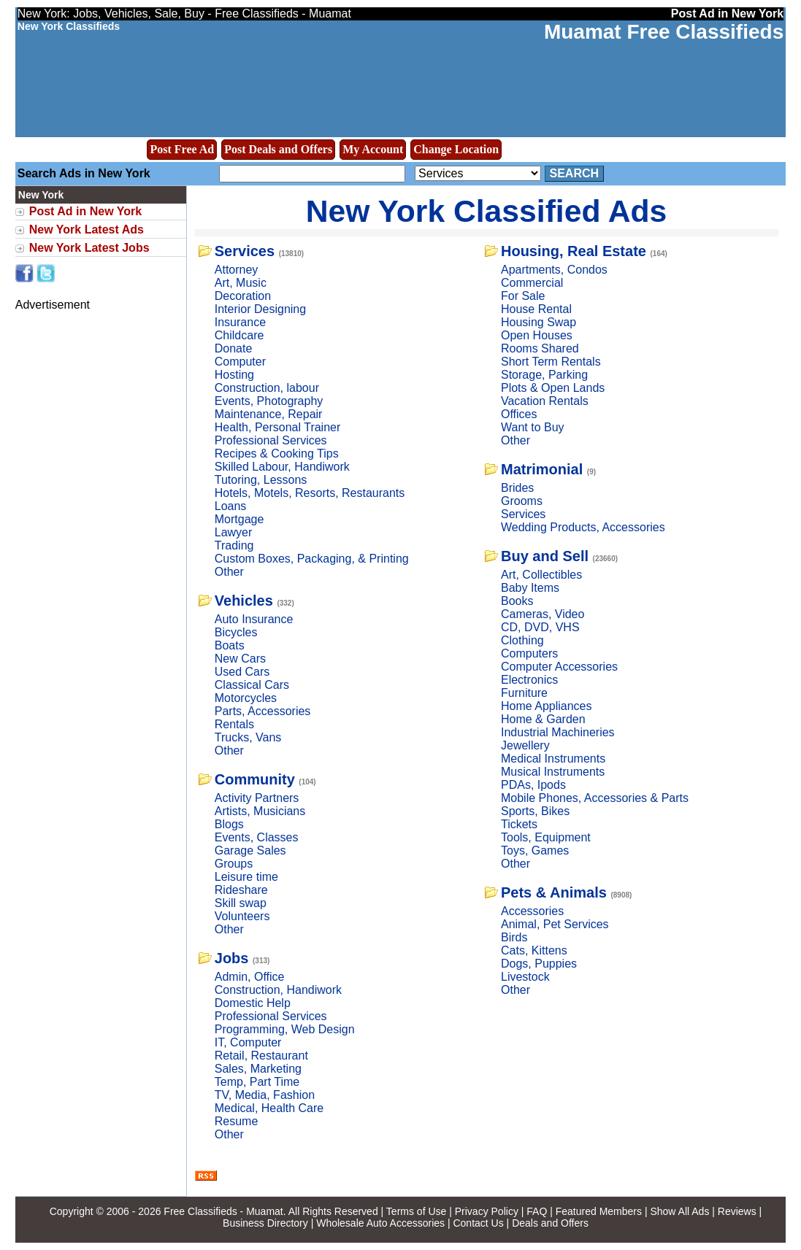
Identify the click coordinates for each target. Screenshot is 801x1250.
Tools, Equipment (546, 837)
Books (517, 601)
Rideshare (241, 890)
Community (255, 779)
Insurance (240, 322)
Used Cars (242, 671)
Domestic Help (253, 1003)
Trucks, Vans (248, 737)
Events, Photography (269, 401)
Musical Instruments (553, 771)
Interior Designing (260, 309)
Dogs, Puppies (539, 963)
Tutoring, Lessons (261, 480)
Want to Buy (532, 427)
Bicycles (236, 632)
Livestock (525, 977)
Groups (234, 863)
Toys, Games (535, 850)
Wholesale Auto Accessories (380, 1223)
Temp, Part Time (257, 1082)
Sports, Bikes (535, 811)
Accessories (532, 911)
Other (229, 572)
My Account (372, 149)
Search (574, 173)
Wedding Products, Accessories (583, 527)
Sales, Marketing (258, 1068)
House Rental (536, 309)
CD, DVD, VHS (540, 627)
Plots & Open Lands (553, 388)
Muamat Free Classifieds (663, 31)
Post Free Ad (182, 149)
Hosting (234, 375)
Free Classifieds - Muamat (223, 1211)
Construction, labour (267, 388)
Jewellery (525, 745)
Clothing (522, 640)
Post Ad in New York (85, 211)
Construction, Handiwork (278, 990)
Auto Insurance (254, 619)
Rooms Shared (540, 348)
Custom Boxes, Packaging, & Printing (312, 558)
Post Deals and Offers (278, 149)
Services (245, 251)
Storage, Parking (544, 375)
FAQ (536, 1211)
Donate (234, 348)
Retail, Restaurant (261, 1055)
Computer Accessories (559, 666)
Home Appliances (546, 706)
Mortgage (239, 519)
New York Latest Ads (86, 229)
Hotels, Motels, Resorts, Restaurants (310, 493)
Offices (519, 414)
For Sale (523, 296)
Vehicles (244, 601)
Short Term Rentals (551, 361)
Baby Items (530, 588)
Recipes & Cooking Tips (277, 453)
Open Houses (536, 335)
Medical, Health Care (269, 1108)
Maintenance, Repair (269, 414)
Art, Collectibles (541, 574)
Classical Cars (252, 685)
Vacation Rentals (545, 401)
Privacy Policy (486, 1211)
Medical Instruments (553, 758)
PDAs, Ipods (533, 785)
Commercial (532, 283)
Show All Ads (679, 1211)
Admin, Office (250, 977)
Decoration (243, 296)
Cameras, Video (542, 614)
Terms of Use (416, 1211)
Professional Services (271, 440)
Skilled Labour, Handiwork (282, 466)
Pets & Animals (554, 892)
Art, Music (241, 283)
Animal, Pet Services (555, 924)
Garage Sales (250, 850)
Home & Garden (543, 719)
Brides (517, 488)
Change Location (456, 149)
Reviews (737, 1211)
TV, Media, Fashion (265, 1095)
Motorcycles (246, 698)
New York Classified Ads (486, 210)
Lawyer (234, 532)
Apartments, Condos (554, 269)
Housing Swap (538, 322)
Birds (514, 937)
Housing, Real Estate (573, 251)
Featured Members (599, 1211)
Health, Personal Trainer (278, 427)
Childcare (239, 335)
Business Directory (265, 1223)
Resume (236, 1121)
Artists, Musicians (260, 811)
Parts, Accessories (263, 711)
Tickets (519, 824)
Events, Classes (257, 837)
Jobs (232, 958)
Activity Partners (257, 798)
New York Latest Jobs (89, 248)
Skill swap (241, 903)
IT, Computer (248, 1042)
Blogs (229, 824)
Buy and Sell (545, 556)
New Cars (240, 658)
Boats (230, 645)
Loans (231, 506)
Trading (234, 545)
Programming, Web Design (285, 1029)
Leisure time (246, 877)
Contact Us (478, 1223)
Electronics (529, 680)
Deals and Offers (550, 1223)
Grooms (522, 501)
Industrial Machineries (558, 732)
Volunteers (242, 916)
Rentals (234, 724)
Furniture (524, 693)
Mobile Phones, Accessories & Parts (595, 798)
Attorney (236, 269)
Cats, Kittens (534, 950)
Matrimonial (542, 469)
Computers (529, 653)
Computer (240, 361)
